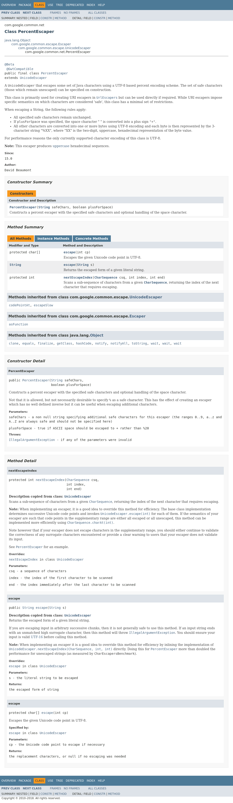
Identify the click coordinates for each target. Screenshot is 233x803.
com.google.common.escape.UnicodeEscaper (54, 48)
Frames (55, 12)
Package (25, 5)
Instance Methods (53, 238)
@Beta (9, 64)
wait (155, 343)
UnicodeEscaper (33, 78)
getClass (64, 343)
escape (69, 252)
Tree (59, 5)
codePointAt (19, 305)
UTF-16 (37, 637)
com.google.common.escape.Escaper (41, 44)
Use (50, 5)
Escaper (137, 316)
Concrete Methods (92, 238)
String (44, 207)
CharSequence (105, 277)
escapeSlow (43, 305)
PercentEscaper (54, 73)
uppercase (61, 146)
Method (61, 18)
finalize (45, 343)
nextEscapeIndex (78, 277)
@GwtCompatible (19, 69)
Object (97, 335)
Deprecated (75, 5)
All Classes (97, 12)
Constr (46, 18)
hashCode (83, 343)
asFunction (18, 324)
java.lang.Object (17, 40)
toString (139, 343)
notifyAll (119, 343)
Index (91, 5)
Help (101, 5)
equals (28, 343)
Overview (8, 5)
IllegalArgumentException (32, 440)
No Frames (72, 12)
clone (13, 343)
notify (101, 343)
